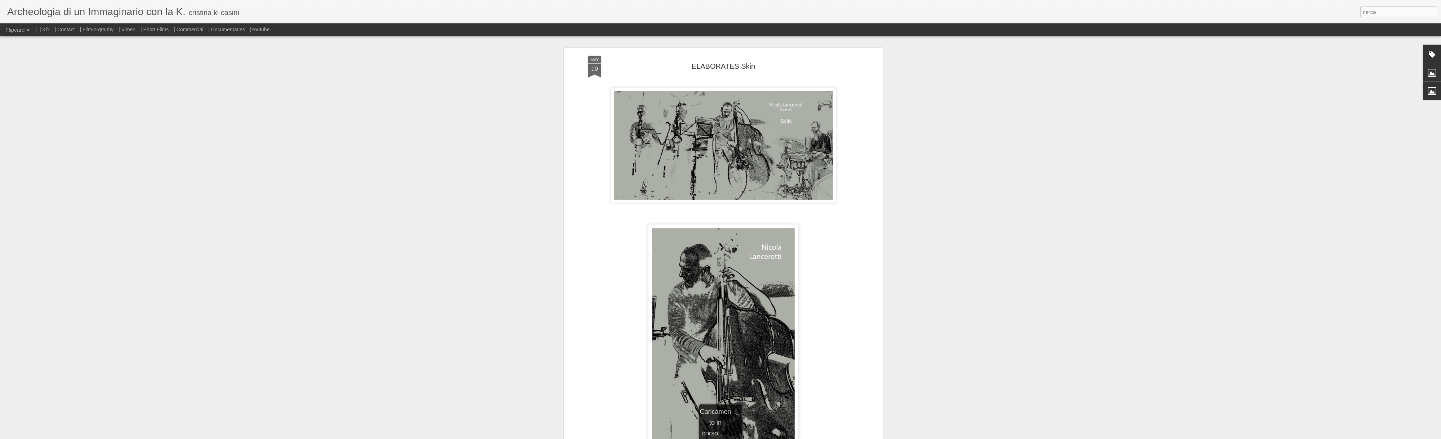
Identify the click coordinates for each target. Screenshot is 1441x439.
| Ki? (45, 29)
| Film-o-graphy (97, 29)
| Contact (65, 29)
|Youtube (260, 29)
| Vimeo (127, 29)
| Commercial (188, 29)
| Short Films (154, 29)
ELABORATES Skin (723, 59)
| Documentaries (226, 29)
